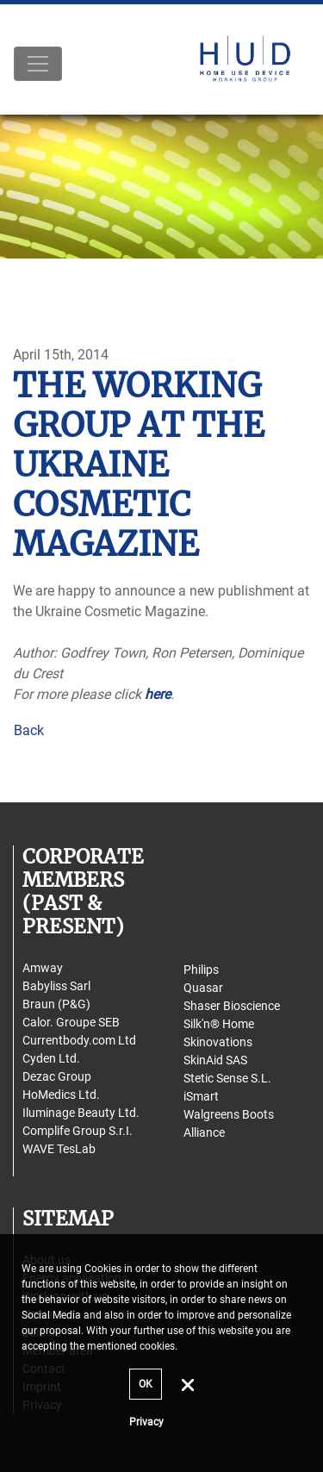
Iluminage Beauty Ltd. (81, 1113)
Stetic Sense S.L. (227, 1078)
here (158, 694)
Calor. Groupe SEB (71, 1022)
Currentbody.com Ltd (79, 1040)
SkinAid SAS (215, 1060)
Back (29, 730)
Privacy (146, 1422)
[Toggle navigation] (38, 64)
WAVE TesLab (59, 1149)
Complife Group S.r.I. (77, 1131)
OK (145, 1384)
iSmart (201, 1096)
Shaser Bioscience (231, 1006)
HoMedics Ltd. (61, 1094)
